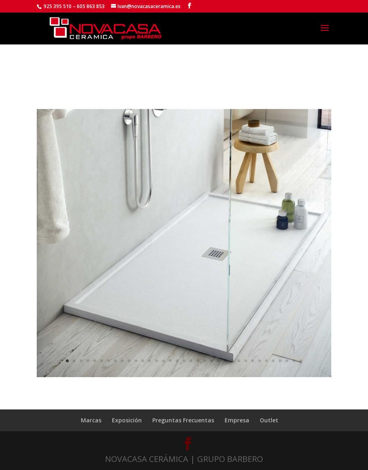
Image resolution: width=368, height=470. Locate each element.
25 (232, 360)
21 (204, 360)
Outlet (269, 420)
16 (170, 360)
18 (184, 360)
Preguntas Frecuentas (183, 420)
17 (177, 360)
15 (163, 360)
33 (287, 360)
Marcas (91, 420)
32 (280, 360)
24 (225, 360)
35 (300, 360)
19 (190, 360)
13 (149, 360)
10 (129, 360)
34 (293, 360)
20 (197, 360)
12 (142, 360)
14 (156, 360)
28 (252, 360)
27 (245, 360)
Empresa (237, 420)
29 (259, 360)
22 (211, 360)
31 (273, 360)
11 (136, 360)
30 (266, 360)
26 (239, 360)
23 (218, 360)
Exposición (127, 420)
